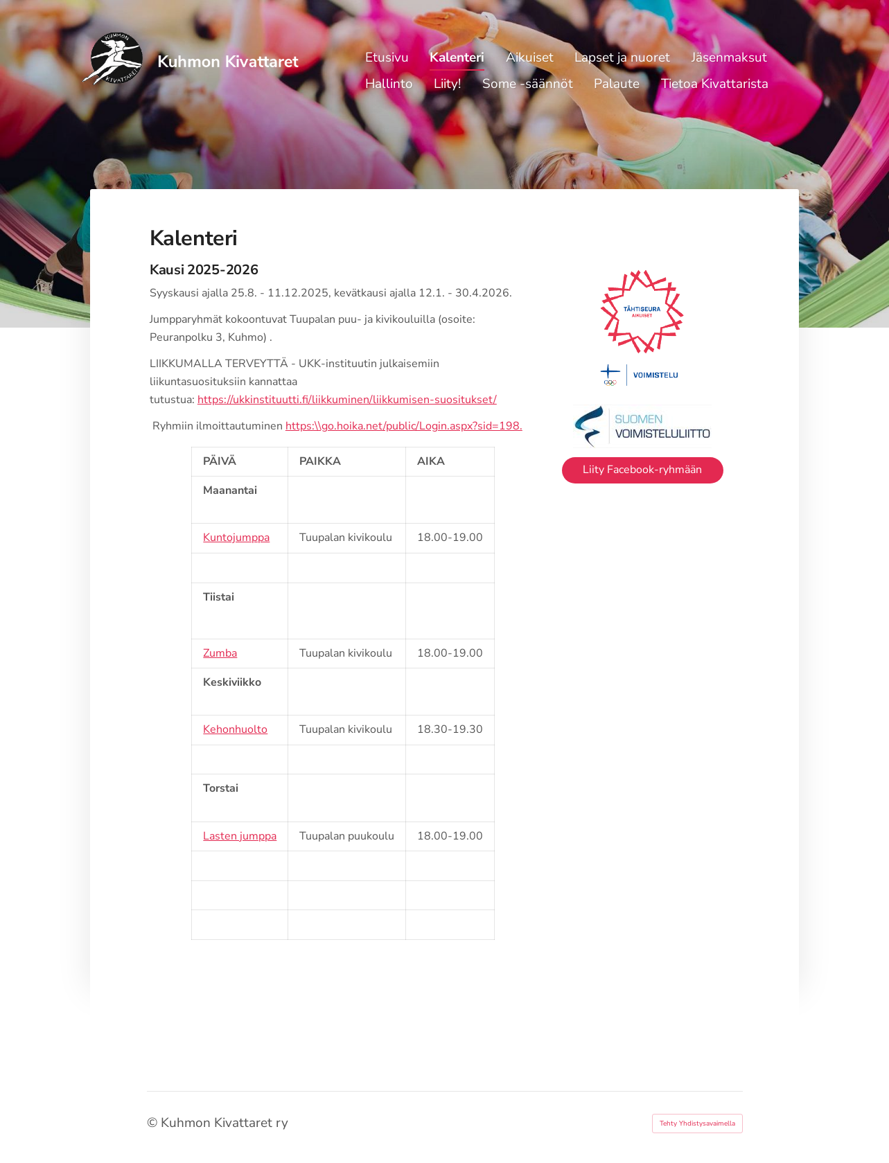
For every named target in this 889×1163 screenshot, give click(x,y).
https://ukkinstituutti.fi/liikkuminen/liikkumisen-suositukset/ (347, 399)
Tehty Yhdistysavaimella (697, 1123)
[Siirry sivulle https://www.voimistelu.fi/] (642, 426)
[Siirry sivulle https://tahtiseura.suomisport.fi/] (642, 328)
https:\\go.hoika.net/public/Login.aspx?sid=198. (403, 426)
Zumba (220, 653)
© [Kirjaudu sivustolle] (154, 1123)
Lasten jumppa (239, 836)
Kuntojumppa (236, 537)
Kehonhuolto (235, 729)
